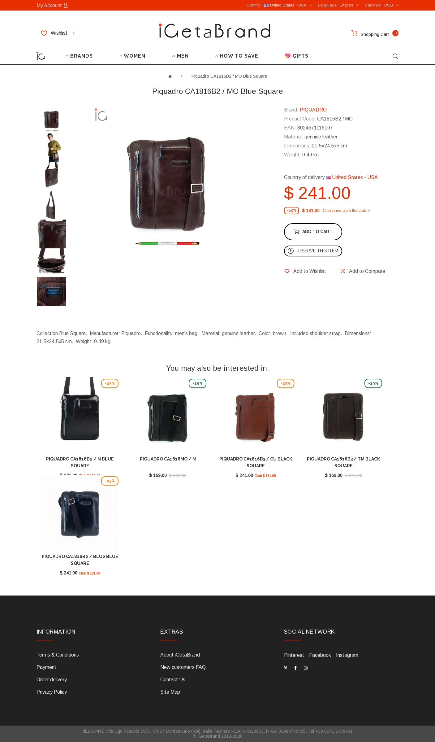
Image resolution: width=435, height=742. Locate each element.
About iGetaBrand (180, 654)
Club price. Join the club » (346, 210)
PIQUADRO (313, 109)
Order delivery (52, 679)
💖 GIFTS (296, 56)
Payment (46, 667)
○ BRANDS (79, 56)
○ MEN (180, 56)
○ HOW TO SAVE (236, 56)
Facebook (320, 655)
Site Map (170, 692)
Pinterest (294, 655)
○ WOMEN (132, 56)
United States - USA (352, 177)
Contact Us (172, 679)
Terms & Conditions (58, 654)
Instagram (347, 655)
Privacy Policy (52, 692)
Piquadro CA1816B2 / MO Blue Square (229, 76)
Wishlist (58, 33)
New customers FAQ (183, 667)
